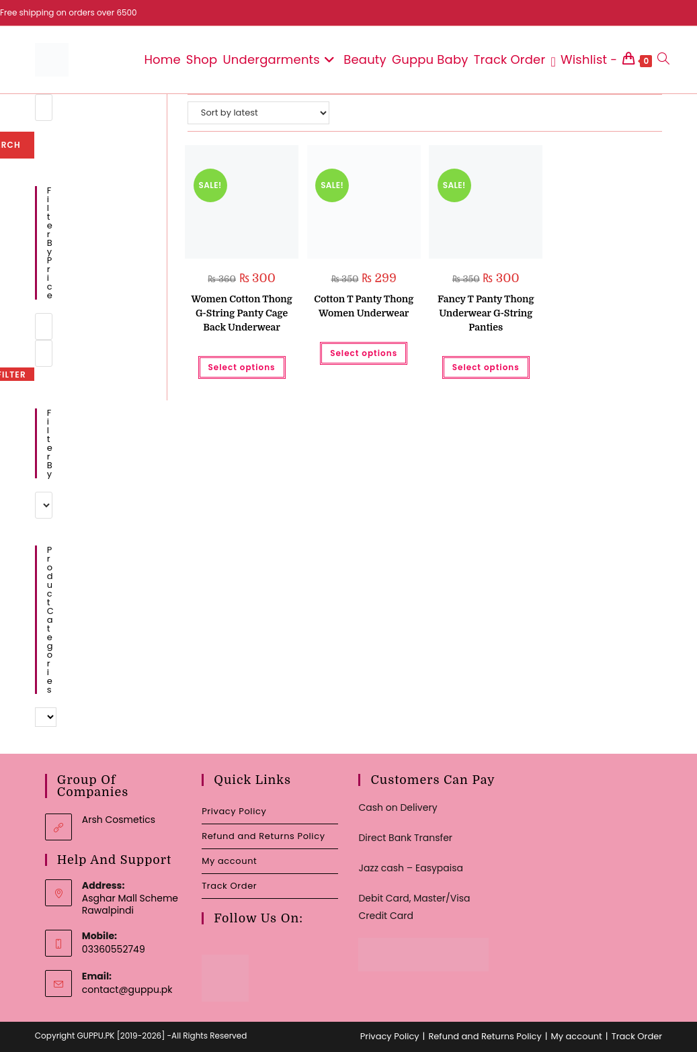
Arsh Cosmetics (118, 819)
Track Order (229, 885)
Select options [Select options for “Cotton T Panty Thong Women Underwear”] (363, 353)
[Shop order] (258, 112)
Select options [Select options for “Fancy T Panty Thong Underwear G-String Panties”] (486, 367)
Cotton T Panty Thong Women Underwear (363, 306)
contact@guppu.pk (127, 989)
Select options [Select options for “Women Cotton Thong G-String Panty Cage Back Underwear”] (242, 367)
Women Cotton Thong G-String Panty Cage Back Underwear (241, 313)
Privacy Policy (234, 811)
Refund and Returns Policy (263, 836)
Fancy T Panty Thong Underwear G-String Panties (486, 313)
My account (229, 860)
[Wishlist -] (584, 59)
